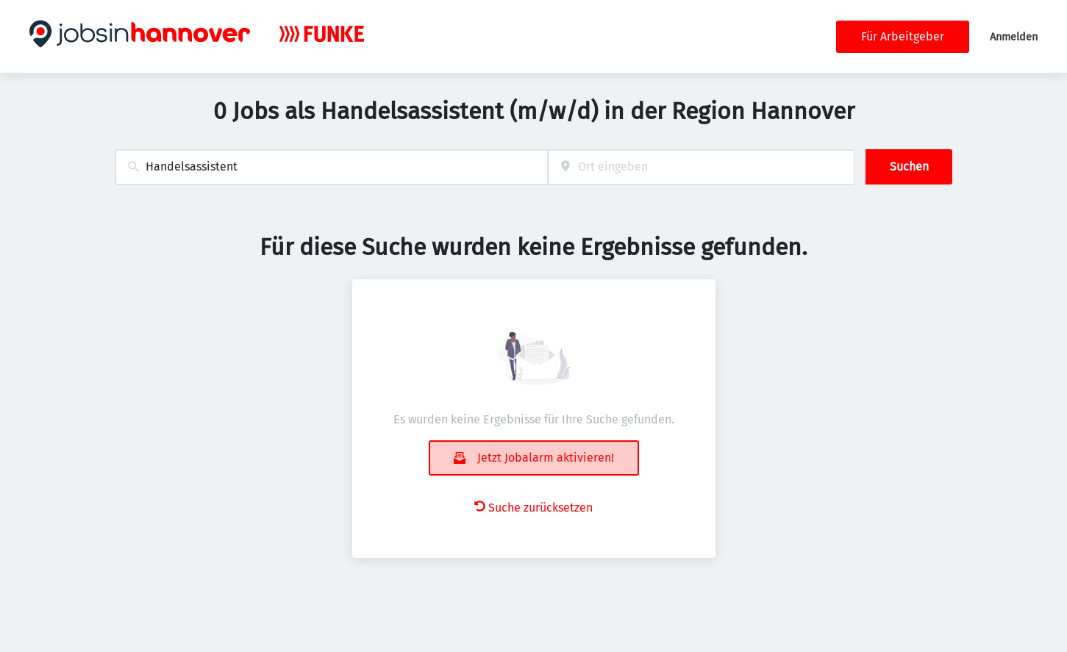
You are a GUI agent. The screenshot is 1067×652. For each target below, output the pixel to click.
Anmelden (1014, 37)
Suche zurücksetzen (533, 508)
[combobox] (331, 167)
